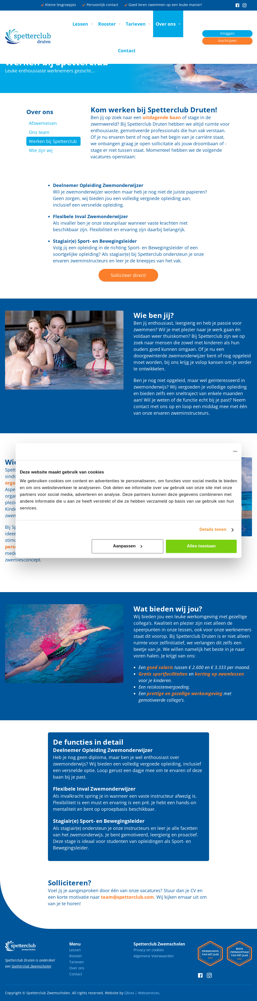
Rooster (107, 24)
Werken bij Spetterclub (53, 141)
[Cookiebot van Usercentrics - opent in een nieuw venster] (215, 451)
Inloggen (227, 33)
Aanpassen (127, 546)
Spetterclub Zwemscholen (31, 966)
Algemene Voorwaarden (154, 956)
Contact (127, 50)
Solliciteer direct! (128, 275)
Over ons (166, 24)
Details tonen (213, 529)
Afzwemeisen (43, 123)
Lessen (80, 24)
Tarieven (136, 24)
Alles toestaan (201, 546)
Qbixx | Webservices (141, 992)
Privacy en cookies (149, 949)
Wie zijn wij (41, 150)
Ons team (39, 132)
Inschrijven (227, 40)
